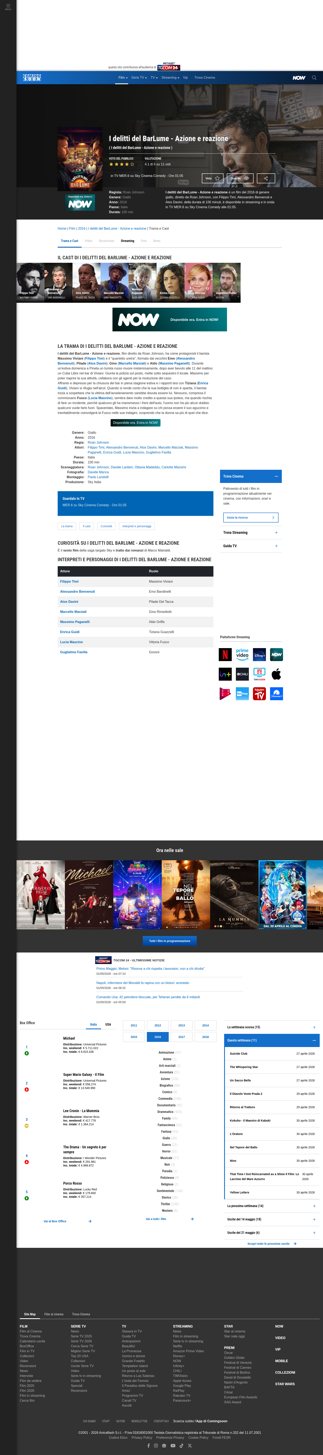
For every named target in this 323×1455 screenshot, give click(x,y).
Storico (166, 1197)
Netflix (177, 1346)
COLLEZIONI (285, 1372)
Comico (167, 1092)
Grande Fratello (133, 1361)
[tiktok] (181, 1446)
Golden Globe (234, 1357)
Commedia (165, 1099)
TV (124, 1326)
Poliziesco (167, 1178)
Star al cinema (234, 1331)
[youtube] (173, 1446)
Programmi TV (132, 1395)
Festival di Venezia (238, 1362)
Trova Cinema (30, 1336)
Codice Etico (118, 1437)
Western (167, 1211)
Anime (167, 1059)
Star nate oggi (234, 1336)
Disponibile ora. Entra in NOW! (135, 422)
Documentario (166, 1105)
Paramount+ (182, 1400)
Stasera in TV (132, 1331)
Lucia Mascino (133, 452)
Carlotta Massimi (174, 467)
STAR (228, 1326)
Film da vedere (31, 1381)
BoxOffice (27, 1346)
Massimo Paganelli (174, 363)
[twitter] (190, 1446)
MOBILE (281, 1361)
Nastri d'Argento (236, 1382)
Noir (167, 1164)
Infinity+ (179, 1366)
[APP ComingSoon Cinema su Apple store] (241, 1421)
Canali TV (129, 1400)
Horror (166, 1151)
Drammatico (165, 1112)
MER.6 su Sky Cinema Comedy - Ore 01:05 (94, 505)
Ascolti (127, 1405)
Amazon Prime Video (188, 1351)
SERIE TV (78, 1326)
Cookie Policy (198, 1437)
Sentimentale (165, 1191)
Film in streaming (32, 1395)
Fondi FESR (222, 1437)
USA (108, 1024)
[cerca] (314, 77)
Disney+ (179, 1356)
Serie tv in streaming (86, 1376)
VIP (278, 1349)
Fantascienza (166, 1125)
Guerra (166, 1145)
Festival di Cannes (237, 1367)
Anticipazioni (131, 1341)
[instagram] (155, 1446)
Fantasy (166, 1132)
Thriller (165, 1204)
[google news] (164, 1446)
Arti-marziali (167, 1066)
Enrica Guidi (112, 452)
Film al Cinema (31, 1331)
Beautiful (128, 1346)
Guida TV (78, 1381)
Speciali (76, 1385)
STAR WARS (285, 1384)
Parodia (167, 1171)
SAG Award (232, 1402)
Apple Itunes (182, 1381)
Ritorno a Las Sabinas (138, 1376)
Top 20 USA (79, 1356)
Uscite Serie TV (82, 1366)
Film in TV (27, 1351)
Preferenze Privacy (170, 1437)
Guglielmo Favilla (158, 452)
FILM (23, 1326)
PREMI (229, 1348)
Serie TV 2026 (81, 1341)
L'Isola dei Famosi (135, 1381)
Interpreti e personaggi (136, 526)
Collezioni (27, 1356)
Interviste (26, 1376)
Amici (126, 1390)
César (228, 1392)
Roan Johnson (133, 192)
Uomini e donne (133, 1356)
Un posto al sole (134, 1371)
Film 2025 (27, 1385)
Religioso (167, 1184)
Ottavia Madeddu (147, 467)
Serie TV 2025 (81, 1336)
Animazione (166, 1052)
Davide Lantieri (122, 467)
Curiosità (106, 526)
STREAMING (183, 1326)
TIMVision (180, 1376)
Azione (165, 1079)
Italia (93, 1024)
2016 (123, 202)
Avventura (166, 1072)
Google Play (182, 1385)
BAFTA (229, 1387)
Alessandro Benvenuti (122, 447)
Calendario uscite (32, 1341)
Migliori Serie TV (83, 1351)
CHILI (177, 1371)
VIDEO (280, 1338)
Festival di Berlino (237, 1372)
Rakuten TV (181, 1395)
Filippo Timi (96, 447)
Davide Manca (98, 472)
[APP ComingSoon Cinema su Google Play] (270, 1421)
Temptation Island (135, 1366)
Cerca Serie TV (82, 1346)
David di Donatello (237, 1377)
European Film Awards (240, 1397)
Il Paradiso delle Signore (140, 1385)
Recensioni (28, 1366)
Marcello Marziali (170, 447)
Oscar (228, 1352)
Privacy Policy (142, 1437)
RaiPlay (178, 1390)
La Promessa (131, 1351)
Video (24, 1361)
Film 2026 (27, 1390)
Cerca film (27, 1400)
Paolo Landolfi (98, 477)
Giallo (127, 197)
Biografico (166, 1085)
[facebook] (148, 1446)
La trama (67, 526)
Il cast (86, 526)
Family (166, 1118)
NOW (177, 1361)
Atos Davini (97, 363)
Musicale (166, 1158)
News (24, 1371)
